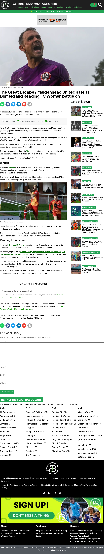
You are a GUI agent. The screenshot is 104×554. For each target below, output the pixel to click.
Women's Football (87, 122)
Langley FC (31, 435)
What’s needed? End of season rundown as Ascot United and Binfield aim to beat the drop (91, 158)
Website (3, 383)
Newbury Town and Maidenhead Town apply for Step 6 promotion (92, 257)
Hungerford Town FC (35, 431)
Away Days (40, 531)
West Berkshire (91, 533)
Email (2, 375)
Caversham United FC (10, 443)
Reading (73, 533)
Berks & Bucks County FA (89, 266)
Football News (24, 531)
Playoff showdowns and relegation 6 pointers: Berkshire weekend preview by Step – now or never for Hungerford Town (92, 113)
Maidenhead (31, 151)
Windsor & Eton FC (86, 431)
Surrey (83, 541)
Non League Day (86, 167)
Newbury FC (31, 451)
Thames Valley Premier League (90, 252)
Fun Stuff (56, 531)
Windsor (73, 536)
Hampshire (74, 541)
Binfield (12, 167)
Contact (37, 4)
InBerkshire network (58, 550)
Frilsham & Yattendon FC (37, 420)
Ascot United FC (7, 416)
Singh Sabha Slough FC (62, 439)
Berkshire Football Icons (88, 207)
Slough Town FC (59, 443)
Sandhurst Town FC (61, 435)
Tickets (54, 4)
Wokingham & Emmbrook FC (90, 435)
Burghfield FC (6, 435)
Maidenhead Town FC (36, 439)
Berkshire (82, 539)
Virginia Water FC (85, 412)
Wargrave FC (84, 420)
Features (21, 4)
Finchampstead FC (34, 416)
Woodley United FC (87, 449)
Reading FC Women (17, 245)
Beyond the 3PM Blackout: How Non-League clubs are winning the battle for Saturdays (92, 243)
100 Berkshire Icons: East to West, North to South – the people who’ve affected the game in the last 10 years (92, 212)
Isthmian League (86, 153)
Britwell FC (5, 431)
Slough (81, 533)
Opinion (39, 536)
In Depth (49, 533)
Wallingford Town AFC (88, 416)
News (14, 4)
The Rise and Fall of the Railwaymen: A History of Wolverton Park (91, 270)
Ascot (72, 531)
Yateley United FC (86, 457)
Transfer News (20, 533)
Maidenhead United (18, 318)
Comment (4, 341)
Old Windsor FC (33, 455)
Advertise (46, 4)
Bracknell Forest (83, 531)
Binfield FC (5, 424)
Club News (5, 531)
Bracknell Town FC (8, 427)
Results (10, 533)
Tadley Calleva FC (60, 447)
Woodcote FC (84, 445)
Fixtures (29, 4)
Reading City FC (59, 412)
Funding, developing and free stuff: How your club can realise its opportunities (92, 185)
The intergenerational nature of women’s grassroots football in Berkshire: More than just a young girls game (92, 128)
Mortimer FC (31, 447)
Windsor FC (83, 427)
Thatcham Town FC (61, 451)
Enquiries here (81, 547)
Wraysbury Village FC (87, 453)
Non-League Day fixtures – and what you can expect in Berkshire (92, 172)
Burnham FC (5, 439)
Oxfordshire (92, 541)
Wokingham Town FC (87, 440)
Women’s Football (8, 536)
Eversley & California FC (37, 412)
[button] (2, 104)
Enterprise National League (31, 121)
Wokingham (83, 536)
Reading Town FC (64, 420)
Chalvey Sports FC (8, 447)
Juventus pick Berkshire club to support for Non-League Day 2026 (92, 199)
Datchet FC (5, 455)
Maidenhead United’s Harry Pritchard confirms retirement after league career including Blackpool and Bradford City (92, 144)
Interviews (58, 533)
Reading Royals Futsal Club (64, 424)
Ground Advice (86, 181)
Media (3, 533)
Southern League (87, 107)
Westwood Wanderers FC (90, 424)
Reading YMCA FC (60, 427)
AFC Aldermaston (8, 412)
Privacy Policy (6, 547)
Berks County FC (7, 420)
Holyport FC (31, 427)
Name (2, 367)
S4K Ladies (57, 431)
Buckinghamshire (94, 539)
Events (48, 531)
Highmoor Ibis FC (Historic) (38, 424)
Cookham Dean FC (8, 451)
